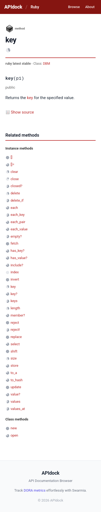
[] (11, 157)
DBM (46, 64)
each (14, 208)
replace (16, 337)
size (14, 358)
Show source (22, 112)
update (16, 387)
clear (14, 172)
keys (14, 301)
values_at (18, 409)
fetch (14, 243)
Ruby (35, 7)
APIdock (13, 7)
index (15, 272)
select (15, 344)
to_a (14, 373)
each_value (19, 229)
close (15, 179)
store (14, 366)
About (90, 7)
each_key (18, 215)
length (15, 308)
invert (15, 279)
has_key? (17, 251)
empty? (16, 236)
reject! (15, 330)
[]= (12, 164)
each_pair (18, 222)
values (15, 402)
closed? (16, 186)
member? (18, 315)
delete (15, 193)
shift (14, 351)
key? (14, 294)
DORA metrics (35, 490)
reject (15, 323)
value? (15, 394)
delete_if (17, 200)
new (14, 428)
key (30, 97)
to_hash (17, 380)
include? (17, 265)
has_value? (19, 258)
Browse (74, 7)
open (14, 435)
